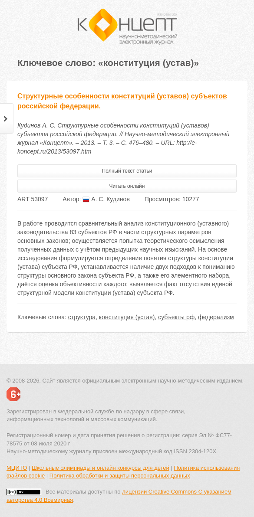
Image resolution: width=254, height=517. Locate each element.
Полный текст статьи (127, 171)
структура (82, 317)
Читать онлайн (127, 186)
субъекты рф (176, 317)
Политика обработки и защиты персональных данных (119, 475)
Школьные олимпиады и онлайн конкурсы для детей (100, 468)
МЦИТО (17, 468)
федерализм (216, 317)
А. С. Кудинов (106, 199)
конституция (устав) (127, 317)
